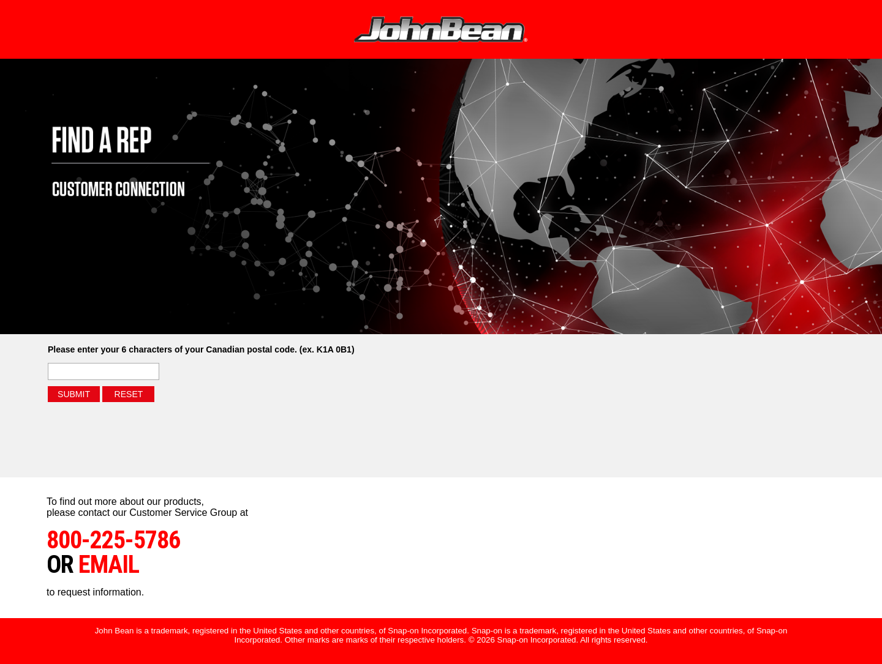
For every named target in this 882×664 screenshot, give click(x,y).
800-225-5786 (113, 540)
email (106, 564)
